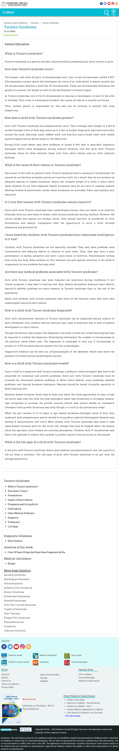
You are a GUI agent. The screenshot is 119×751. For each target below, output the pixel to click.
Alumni (4, 677)
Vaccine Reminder (87, 677)
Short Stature (15, 540)
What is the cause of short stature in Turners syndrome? (43, 165)
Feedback (44, 681)
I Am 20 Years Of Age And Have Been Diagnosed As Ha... (37, 552)
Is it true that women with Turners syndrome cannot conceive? (48, 202)
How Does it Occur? (18, 490)
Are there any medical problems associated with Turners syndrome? (51, 272)
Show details (11, 35)
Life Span (13, 526)
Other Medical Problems (21, 513)
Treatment (14, 522)
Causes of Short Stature (20, 499)
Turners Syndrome (50, 23)
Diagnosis (13, 517)
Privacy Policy (7, 687)
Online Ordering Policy (50, 674)
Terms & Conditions (10, 684)
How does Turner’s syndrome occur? (29, 69)
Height (11, 563)
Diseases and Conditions (15, 22)
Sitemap (43, 678)
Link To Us (6, 680)
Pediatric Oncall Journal (89, 680)
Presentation (15, 495)
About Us (5, 674)
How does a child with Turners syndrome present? (39, 118)
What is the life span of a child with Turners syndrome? (43, 442)
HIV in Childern (85, 674)
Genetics (35, 22)
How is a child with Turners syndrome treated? (37, 363)
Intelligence (14, 508)
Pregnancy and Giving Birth (23, 504)
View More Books (72, 716)
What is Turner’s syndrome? (23, 486)
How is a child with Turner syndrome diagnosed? (38, 310)
